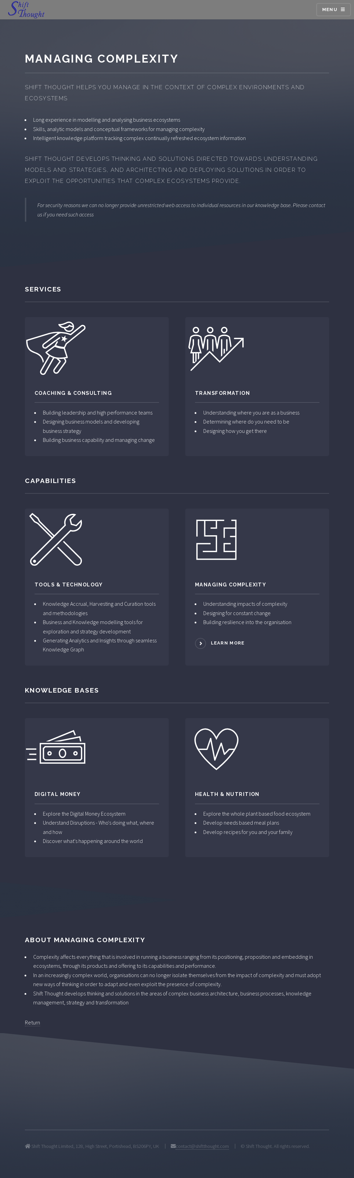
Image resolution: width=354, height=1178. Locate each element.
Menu (329, 9)
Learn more (228, 643)
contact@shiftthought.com (202, 1146)
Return (32, 1022)
